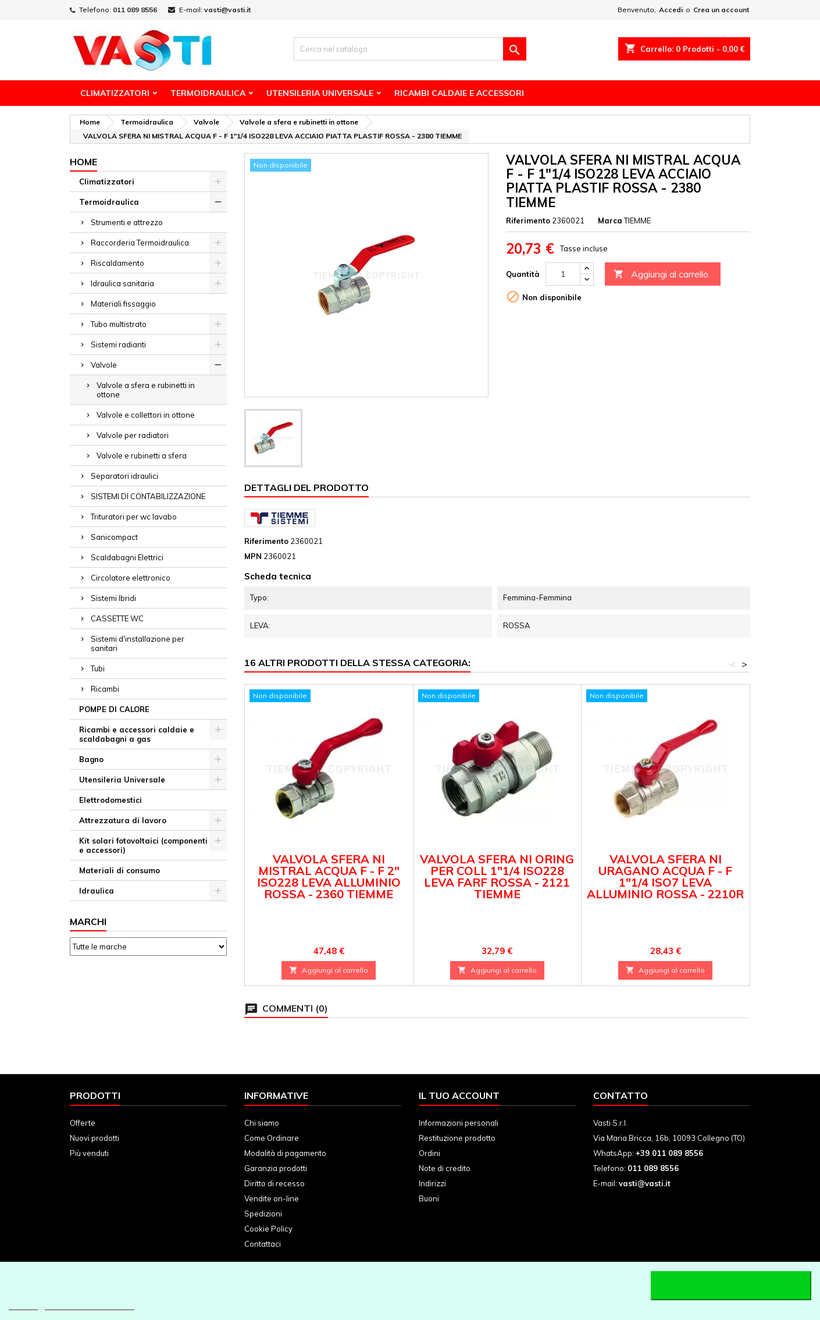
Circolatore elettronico (130, 577)
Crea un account (721, 9)
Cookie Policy (268, 1228)
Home (83, 162)
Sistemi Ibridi (113, 598)
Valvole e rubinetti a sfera (142, 455)
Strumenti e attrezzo (127, 222)
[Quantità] (563, 274)
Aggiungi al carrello (661, 274)
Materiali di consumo (119, 870)
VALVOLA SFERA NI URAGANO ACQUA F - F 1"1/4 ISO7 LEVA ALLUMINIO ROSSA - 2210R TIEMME (665, 882)
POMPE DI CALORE (114, 709)
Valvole (104, 364)
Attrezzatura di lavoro (122, 820)
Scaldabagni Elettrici (127, 557)
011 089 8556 (135, 9)
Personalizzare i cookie (89, 1305)
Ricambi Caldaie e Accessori (459, 93)
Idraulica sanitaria (122, 283)
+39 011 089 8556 (669, 1153)
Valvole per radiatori (133, 435)
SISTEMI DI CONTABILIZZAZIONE (148, 496)
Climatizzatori (114, 93)
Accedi (671, 9)
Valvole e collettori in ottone (146, 414)
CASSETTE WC (117, 618)
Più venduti (89, 1153)
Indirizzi (432, 1183)
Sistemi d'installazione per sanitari (137, 643)
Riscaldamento (117, 263)
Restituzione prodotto (457, 1138)
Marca (610, 220)
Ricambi (105, 688)
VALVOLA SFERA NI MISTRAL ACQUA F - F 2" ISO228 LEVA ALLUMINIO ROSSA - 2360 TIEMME (329, 876)
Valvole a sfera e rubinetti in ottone (146, 389)
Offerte (82, 1122)
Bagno (91, 759)
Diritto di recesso (274, 1183)
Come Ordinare (271, 1138)
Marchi (88, 921)
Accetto (731, 1285)
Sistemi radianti (118, 344)
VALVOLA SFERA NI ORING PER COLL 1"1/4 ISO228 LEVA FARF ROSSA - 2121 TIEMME (497, 876)
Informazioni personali (458, 1122)
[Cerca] (410, 49)
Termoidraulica (207, 93)
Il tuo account (459, 1095)
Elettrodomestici (110, 800)
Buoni (429, 1198)
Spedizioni (263, 1213)
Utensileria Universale (319, 93)
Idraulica (96, 890)
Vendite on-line (271, 1198)
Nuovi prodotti (94, 1138)
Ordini (429, 1153)
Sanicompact (114, 537)
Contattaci (262, 1243)
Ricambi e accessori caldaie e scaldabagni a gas (136, 734)
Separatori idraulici (124, 476)
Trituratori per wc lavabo (134, 516)
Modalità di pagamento (285, 1153)
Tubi (98, 668)
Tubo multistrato (119, 324)
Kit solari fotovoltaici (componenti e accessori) (143, 845)
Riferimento (528, 220)
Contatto (620, 1095)
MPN (253, 556)
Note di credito (444, 1168)
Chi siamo (261, 1122)
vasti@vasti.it (227, 9)
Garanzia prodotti (275, 1168)
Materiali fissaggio (123, 303)
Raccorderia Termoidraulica (140, 242)
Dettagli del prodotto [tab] (306, 487)
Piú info (23, 1305)
